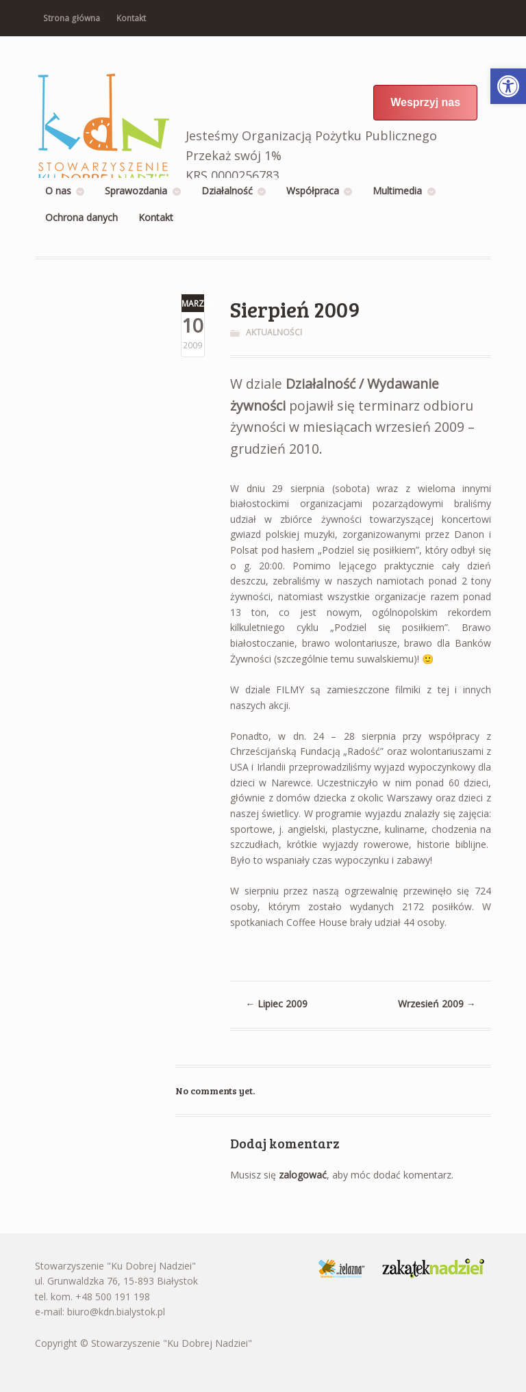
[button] (508, 86)
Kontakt (131, 18)
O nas (58, 190)
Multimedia (397, 190)
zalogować (303, 1174)
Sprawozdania (136, 190)
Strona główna (71, 18)
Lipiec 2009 (276, 1003)
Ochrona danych (81, 217)
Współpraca (312, 190)
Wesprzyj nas (425, 102)
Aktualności (274, 332)
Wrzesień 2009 (437, 1003)
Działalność (227, 190)
